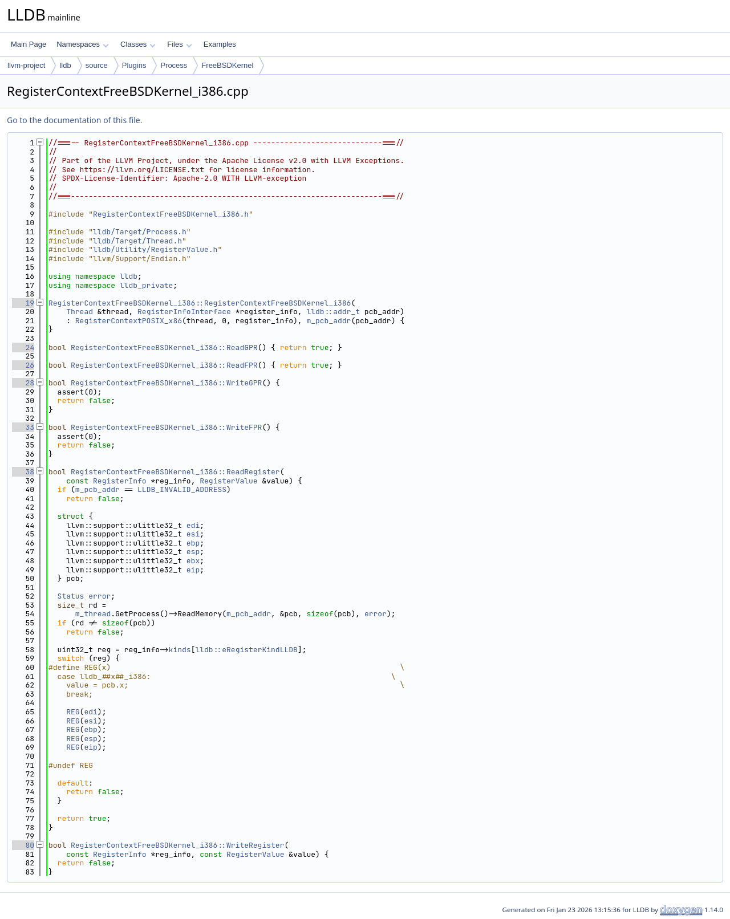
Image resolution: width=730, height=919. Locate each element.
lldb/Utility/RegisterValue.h (155, 249)
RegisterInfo (120, 481)
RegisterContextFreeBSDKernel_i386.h (171, 214)
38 (23, 472)
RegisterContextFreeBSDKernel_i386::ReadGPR (164, 347)
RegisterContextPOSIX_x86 (128, 321)
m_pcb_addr (328, 321)
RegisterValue (228, 481)
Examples (220, 44)
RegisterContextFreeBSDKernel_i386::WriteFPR (166, 427)
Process (173, 65)
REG (72, 712)
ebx (193, 561)
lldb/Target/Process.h (139, 232)
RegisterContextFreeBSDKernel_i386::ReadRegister (175, 472)
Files (179, 44)
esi (193, 534)
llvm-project (26, 65)
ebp (193, 543)
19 (23, 303)
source (97, 65)
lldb (65, 65)
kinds (180, 649)
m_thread (93, 614)
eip (193, 570)
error (99, 596)
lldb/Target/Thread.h (137, 241)
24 (23, 347)
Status (71, 596)
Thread (79, 311)
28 (23, 383)
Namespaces (82, 44)
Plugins (134, 65)
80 (23, 845)
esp (193, 551)
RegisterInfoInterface (184, 311)
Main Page (28, 44)
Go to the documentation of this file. (74, 120)
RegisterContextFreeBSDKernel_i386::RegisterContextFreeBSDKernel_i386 (199, 303)
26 (23, 365)
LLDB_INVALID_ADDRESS (181, 489)
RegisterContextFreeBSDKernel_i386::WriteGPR (166, 383)
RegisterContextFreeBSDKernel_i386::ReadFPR (164, 365)
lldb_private (146, 285)
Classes (138, 44)
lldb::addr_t (333, 311)
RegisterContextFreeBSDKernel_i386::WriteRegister (177, 845)
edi (193, 525)
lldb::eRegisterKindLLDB (246, 649)
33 (23, 427)
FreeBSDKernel (227, 65)
